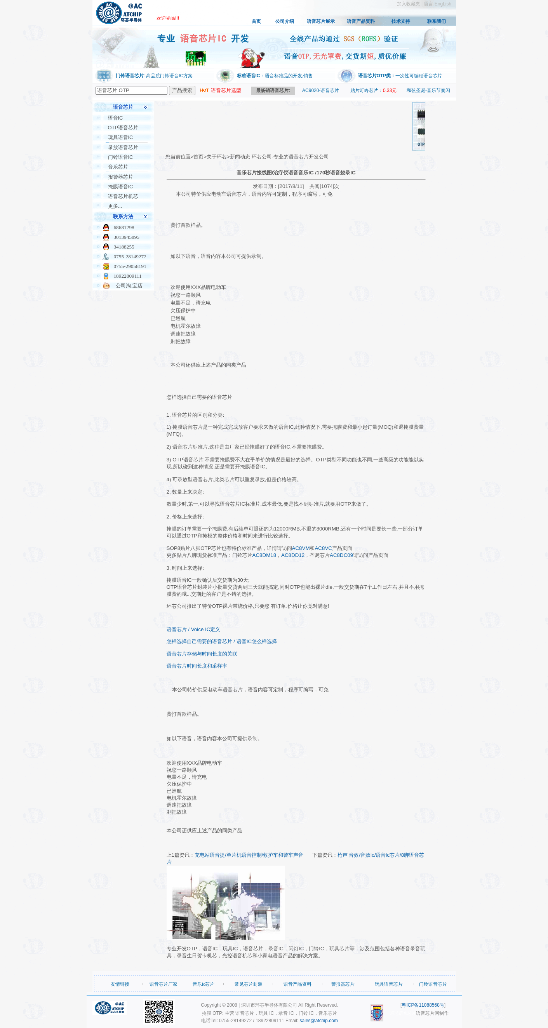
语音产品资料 (361, 21)
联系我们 (436, 21)
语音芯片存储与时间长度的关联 (202, 654)
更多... (115, 206)
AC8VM (301, 548)
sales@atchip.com (319, 1020)
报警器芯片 (120, 177)
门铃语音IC (120, 157)
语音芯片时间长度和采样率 (197, 666)
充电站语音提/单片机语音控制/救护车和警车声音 (249, 855)
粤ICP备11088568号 (423, 1005)
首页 (256, 21)
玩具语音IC (120, 137)
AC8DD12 (292, 555)
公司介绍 (284, 21)
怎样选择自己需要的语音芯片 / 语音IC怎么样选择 (222, 641)
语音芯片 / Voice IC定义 (194, 629)
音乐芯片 (118, 167)
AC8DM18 (264, 555)
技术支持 (400, 21)
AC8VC (323, 548)
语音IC (115, 118)
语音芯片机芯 (123, 196)
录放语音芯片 (123, 147)
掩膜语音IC (120, 187)
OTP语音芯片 (123, 127)
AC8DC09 (341, 555)
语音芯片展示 (321, 21)
